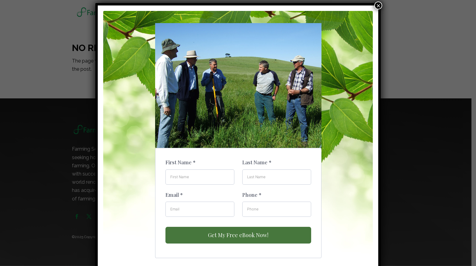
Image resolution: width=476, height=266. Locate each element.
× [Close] (378, 5)
